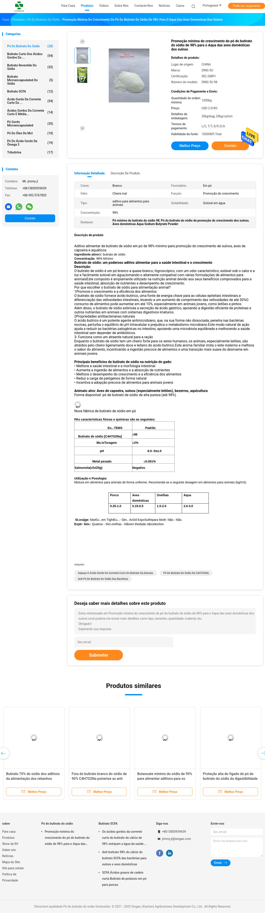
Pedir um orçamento (246, 6)
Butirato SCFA (30, 91)
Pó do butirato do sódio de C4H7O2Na (186, 573)
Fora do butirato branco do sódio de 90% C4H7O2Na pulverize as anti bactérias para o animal (99, 778)
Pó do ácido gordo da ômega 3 (30, 142)
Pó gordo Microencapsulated (30, 123)
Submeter (98, 655)
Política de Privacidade (10, 877)
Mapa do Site (11, 862)
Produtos (8, 837)
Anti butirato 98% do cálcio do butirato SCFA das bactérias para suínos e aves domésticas (124, 858)
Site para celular (13, 868)
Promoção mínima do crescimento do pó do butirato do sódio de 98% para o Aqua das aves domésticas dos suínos (67, 838)
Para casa (9, 831)
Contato (30, 218)
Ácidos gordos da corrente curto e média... (30, 112)
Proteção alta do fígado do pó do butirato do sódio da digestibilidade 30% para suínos (230, 778)
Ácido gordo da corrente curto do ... (30, 101)
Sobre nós (9, 850)
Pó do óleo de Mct (30, 133)
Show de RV (10, 844)
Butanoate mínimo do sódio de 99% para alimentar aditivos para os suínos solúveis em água (164, 778)
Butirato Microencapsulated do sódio (30, 80)
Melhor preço (189, 146)
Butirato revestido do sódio (30, 67)
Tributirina (30, 152)
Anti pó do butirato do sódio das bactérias (103, 578)
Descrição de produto (125, 173)
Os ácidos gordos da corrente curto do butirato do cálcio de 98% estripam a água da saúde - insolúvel (123, 838)
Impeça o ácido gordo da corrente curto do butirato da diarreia (115, 573)
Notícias (7, 856)
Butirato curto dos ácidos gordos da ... (30, 55)
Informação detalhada (89, 173)
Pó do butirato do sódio (30, 46)
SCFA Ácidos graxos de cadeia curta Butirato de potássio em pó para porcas (124, 878)
